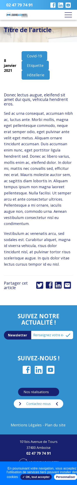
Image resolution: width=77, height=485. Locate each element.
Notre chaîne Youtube (68, 5)
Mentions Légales (26, 424)
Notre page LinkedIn (60, 5)
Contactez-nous (38, 403)
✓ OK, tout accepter (36, 477)
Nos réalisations (36, 392)
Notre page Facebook (53, 5)
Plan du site (55, 424)
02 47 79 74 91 (19, 5)
